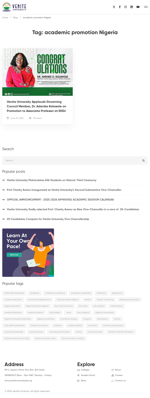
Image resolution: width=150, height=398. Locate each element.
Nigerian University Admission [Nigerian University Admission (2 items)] (18, 319)
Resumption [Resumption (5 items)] (102, 319)
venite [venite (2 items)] (79, 332)
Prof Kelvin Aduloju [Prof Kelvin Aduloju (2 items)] (69, 319)
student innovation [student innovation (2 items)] (39, 326)
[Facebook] (119, 7)
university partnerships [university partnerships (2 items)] (59, 332)
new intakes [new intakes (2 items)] (54, 313)
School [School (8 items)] (117, 319)
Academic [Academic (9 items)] (34, 293)
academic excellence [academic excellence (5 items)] (55, 293)
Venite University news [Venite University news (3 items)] (45, 338)
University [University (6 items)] (92, 326)
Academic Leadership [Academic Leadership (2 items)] (81, 293)
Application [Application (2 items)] (117, 293)
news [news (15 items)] (68, 313)
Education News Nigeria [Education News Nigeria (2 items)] (67, 300)
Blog (15, 18)
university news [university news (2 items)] (36, 332)
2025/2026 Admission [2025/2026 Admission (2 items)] (14, 293)
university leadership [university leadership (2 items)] (14, 332)
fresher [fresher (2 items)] (88, 300)
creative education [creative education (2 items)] (13, 300)
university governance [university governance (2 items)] (113, 326)
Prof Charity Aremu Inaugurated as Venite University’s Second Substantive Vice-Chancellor (64, 190)
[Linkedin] (131, 7)
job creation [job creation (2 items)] (98, 306)
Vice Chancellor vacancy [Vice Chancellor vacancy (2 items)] (73, 338)
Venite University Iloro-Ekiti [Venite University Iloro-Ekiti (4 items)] (17, 338)
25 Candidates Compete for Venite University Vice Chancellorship (48, 219)
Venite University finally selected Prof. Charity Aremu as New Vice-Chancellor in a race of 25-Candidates (73, 209)
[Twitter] (9, 383)
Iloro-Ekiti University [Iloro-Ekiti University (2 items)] (64, 306)
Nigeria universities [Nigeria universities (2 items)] (45, 319)
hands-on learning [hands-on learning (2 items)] (105, 300)
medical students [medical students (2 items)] (35, 313)
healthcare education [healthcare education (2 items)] (129, 300)
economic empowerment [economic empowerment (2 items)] (39, 300)
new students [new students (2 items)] (83, 313)
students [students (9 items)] (58, 326)
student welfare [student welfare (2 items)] (75, 326)
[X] (114, 7)
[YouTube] (138, 7)
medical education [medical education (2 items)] (13, 313)
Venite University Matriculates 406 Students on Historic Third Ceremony (51, 180)
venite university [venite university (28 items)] (95, 332)
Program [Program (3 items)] (87, 319)
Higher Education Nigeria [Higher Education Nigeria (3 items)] (37, 306)
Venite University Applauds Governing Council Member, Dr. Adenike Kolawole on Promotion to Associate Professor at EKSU (36, 106)
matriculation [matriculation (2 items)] (116, 306)
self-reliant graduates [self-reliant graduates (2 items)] (14, 326)
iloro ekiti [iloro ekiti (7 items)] (83, 306)
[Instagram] (125, 7)
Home (5, 18)
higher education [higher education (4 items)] (12, 306)
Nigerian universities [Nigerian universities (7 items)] (104, 313)
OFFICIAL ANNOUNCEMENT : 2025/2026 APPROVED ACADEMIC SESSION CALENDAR (60, 199)
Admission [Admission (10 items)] (101, 293)
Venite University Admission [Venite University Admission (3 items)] (121, 332)
